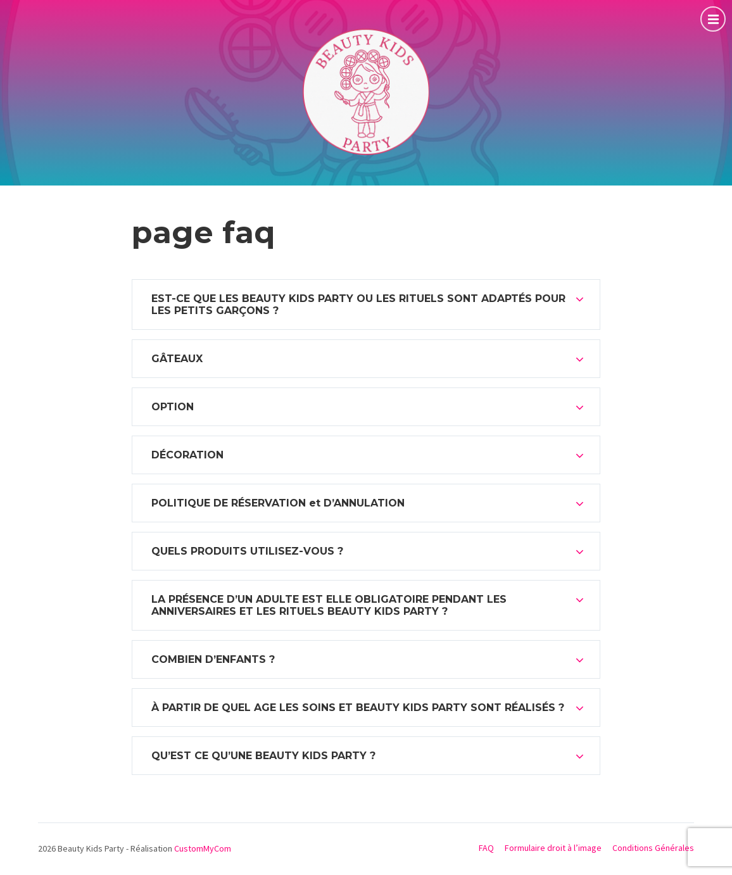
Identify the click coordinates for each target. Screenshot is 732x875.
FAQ (486, 847)
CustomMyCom (202, 848)
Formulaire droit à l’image (553, 847)
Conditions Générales (653, 847)
